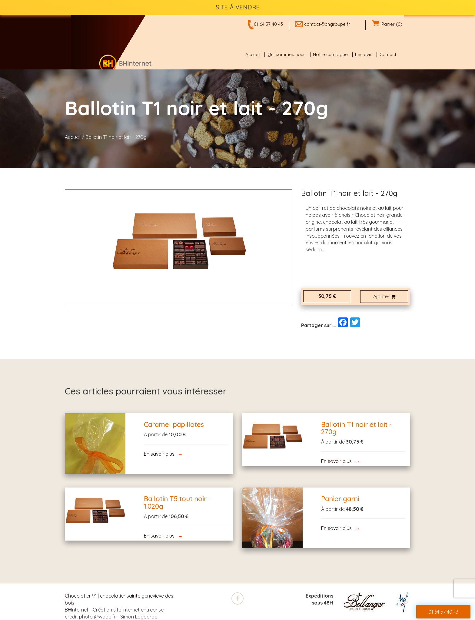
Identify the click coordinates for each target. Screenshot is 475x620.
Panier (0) (387, 24)
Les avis (363, 54)
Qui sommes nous (286, 54)
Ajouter (384, 296)
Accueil (252, 54)
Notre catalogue (330, 54)
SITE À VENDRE (238, 7)
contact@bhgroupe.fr (327, 24)
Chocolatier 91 (81, 596)
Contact (388, 54)
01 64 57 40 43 (268, 24)
